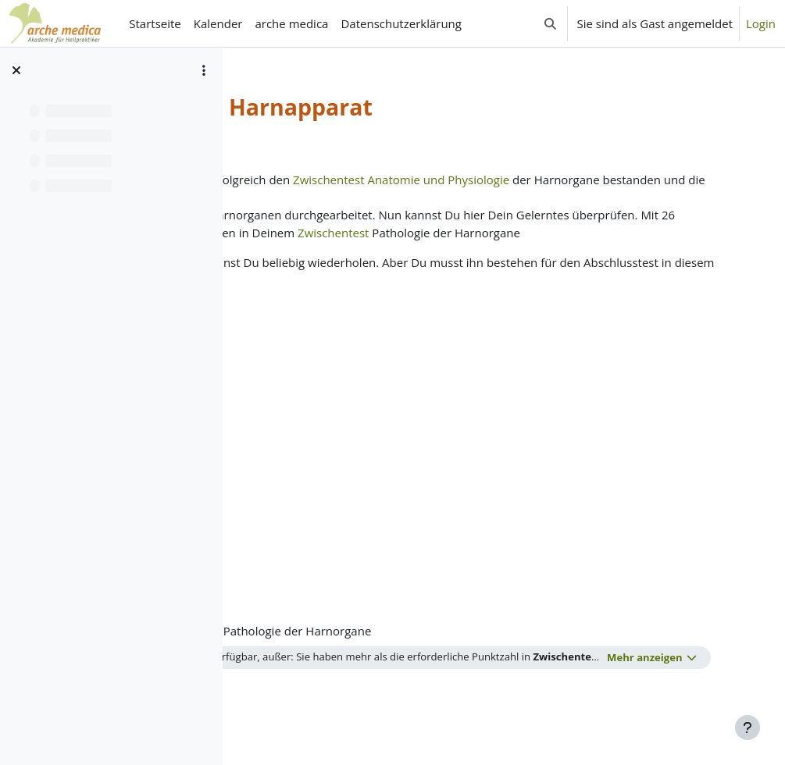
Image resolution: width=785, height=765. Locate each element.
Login (761, 23)
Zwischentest (290, 250)
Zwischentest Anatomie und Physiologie (546, 179)
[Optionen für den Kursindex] (203, 70)
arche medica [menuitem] (291, 23)
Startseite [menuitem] (155, 23)
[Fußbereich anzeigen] (747, 727)
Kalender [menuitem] (218, 23)
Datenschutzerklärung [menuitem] (401, 23)
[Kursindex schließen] (16, 70)
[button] (550, 23)
